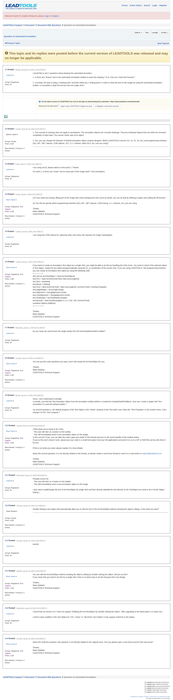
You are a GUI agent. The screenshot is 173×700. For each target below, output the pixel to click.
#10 (6, 425)
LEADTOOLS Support (12, 25)
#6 (6, 262)
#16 (6, 638)
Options (138, 33)
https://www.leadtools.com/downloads (125, 102)
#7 (6, 327)
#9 (6, 395)
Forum (125, 5)
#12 (6, 505)
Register (163, 5)
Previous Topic (13, 43)
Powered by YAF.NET (137, 696)
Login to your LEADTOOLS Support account (76, 106)
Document (29, 25)
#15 (6, 608)
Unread (164, 33)
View (147, 33)
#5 (6, 231)
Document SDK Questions (49, 25)
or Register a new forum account (106, 106)
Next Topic (162, 43)
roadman (9, 75)
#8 (6, 358)
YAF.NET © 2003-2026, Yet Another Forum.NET (157, 696)
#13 (6, 540)
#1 (6, 69)
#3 (6, 164)
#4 (6, 194)
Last (155, 33)
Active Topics (136, 5)
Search (147, 5)
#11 (6, 475)
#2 (6, 129)
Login (155, 5)
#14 (6, 571)
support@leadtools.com (152, 453)
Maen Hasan (10, 200)
